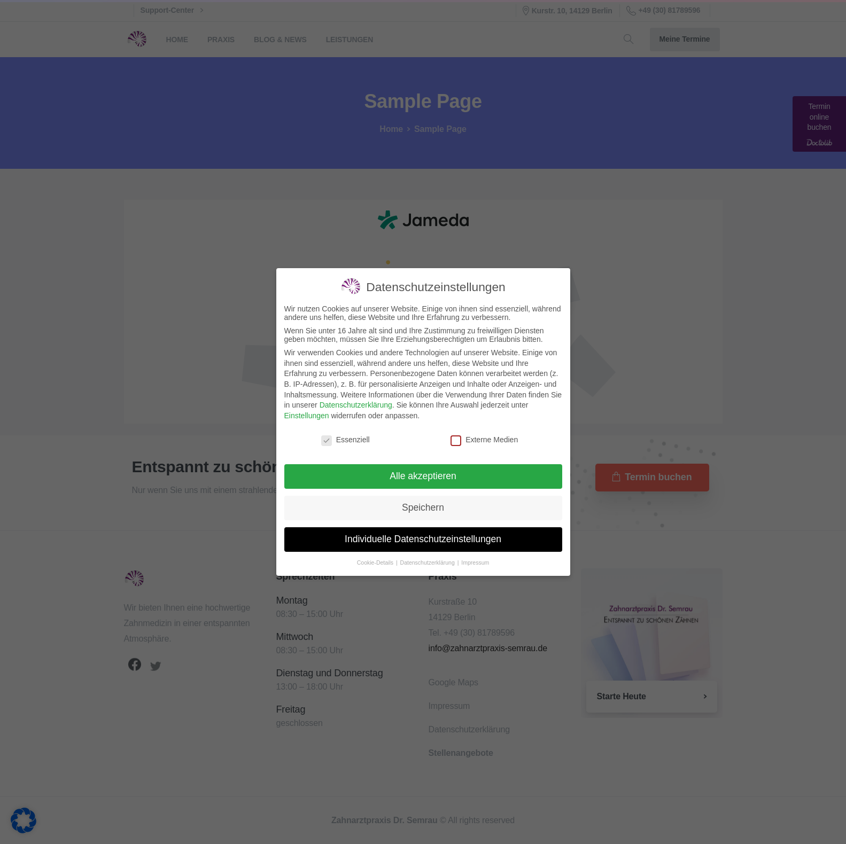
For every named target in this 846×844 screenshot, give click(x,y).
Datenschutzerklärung (356, 405)
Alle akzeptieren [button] (423, 476)
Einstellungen (306, 415)
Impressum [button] (475, 562)
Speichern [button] (423, 507)
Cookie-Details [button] (376, 562)
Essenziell (345, 439)
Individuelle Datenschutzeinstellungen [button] (423, 539)
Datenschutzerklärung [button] (428, 562)
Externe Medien (484, 439)
